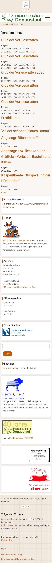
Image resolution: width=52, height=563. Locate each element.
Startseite (4, 24)
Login (3, 548)
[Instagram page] (28, 10)
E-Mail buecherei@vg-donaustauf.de (19, 287)
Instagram (39, 203)
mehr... (4, 192)
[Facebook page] (24, 10)
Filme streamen (9, 368)
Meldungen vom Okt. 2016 (21, 438)
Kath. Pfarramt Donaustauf (13, 525)
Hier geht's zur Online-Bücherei (16, 240)
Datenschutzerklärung (11, 554)
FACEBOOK (28, 203)
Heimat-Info (7, 207)
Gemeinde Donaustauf (11, 519)
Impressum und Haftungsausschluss (18, 559)
